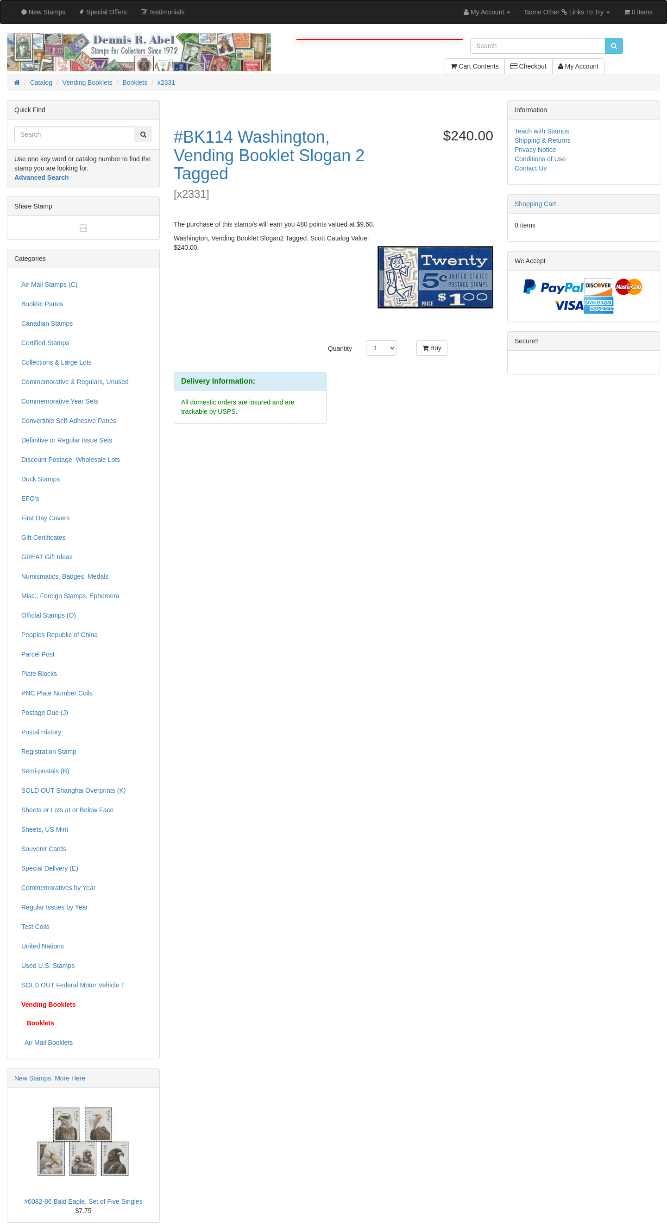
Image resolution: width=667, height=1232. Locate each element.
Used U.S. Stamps (48, 965)
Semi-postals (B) (45, 771)
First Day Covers (45, 518)
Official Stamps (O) (48, 615)
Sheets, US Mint (44, 829)
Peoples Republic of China (59, 634)
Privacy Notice (535, 149)
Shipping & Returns (543, 140)
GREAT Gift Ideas (47, 557)
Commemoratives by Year (58, 887)
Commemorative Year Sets (60, 401)
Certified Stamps (45, 343)
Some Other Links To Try (567, 12)
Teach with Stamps (542, 131)
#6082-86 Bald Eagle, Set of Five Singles (83, 1201)
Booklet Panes (42, 304)
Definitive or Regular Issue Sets (66, 440)
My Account (578, 66)
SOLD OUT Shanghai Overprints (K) (73, 790)
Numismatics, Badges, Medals (64, 576)
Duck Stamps (40, 479)
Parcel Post (38, 654)
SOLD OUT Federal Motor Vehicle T (73, 985)
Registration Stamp (48, 751)
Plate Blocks (39, 673)
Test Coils (35, 926)
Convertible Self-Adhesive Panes (68, 420)
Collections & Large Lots (56, 362)
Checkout (528, 66)
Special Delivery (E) (49, 868)
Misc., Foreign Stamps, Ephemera (70, 596)
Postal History (41, 732)
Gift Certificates (43, 537)
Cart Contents (474, 66)
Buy (431, 348)
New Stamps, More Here (49, 1078)
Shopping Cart (535, 204)
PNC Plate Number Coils (57, 693)
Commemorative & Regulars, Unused (75, 381)
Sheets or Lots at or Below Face (67, 810)
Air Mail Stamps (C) (49, 284)
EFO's (30, 498)
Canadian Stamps (47, 323)
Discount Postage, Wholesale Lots (70, 459)
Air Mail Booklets (47, 1042)
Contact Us (531, 168)
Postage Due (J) (44, 712)
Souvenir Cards (43, 849)
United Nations (42, 946)
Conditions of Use (540, 159)
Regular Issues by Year (54, 907)
